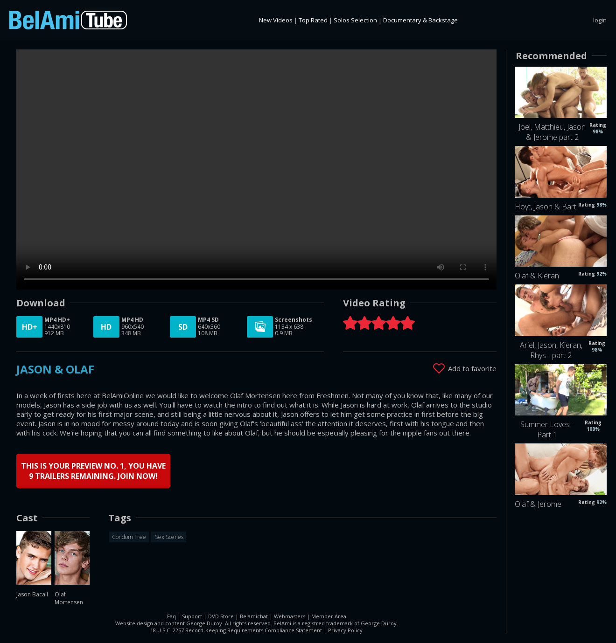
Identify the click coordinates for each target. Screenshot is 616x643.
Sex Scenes (168, 537)
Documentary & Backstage (420, 20)
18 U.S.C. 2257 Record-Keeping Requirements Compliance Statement (236, 630)
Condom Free (129, 537)
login (600, 20)
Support (192, 616)
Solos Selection (355, 20)
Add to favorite (472, 368)
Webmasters (289, 616)
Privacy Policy (345, 630)
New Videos (276, 20)
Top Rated (313, 20)
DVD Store (221, 616)
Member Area (328, 616)
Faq (171, 616)
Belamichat (254, 616)
